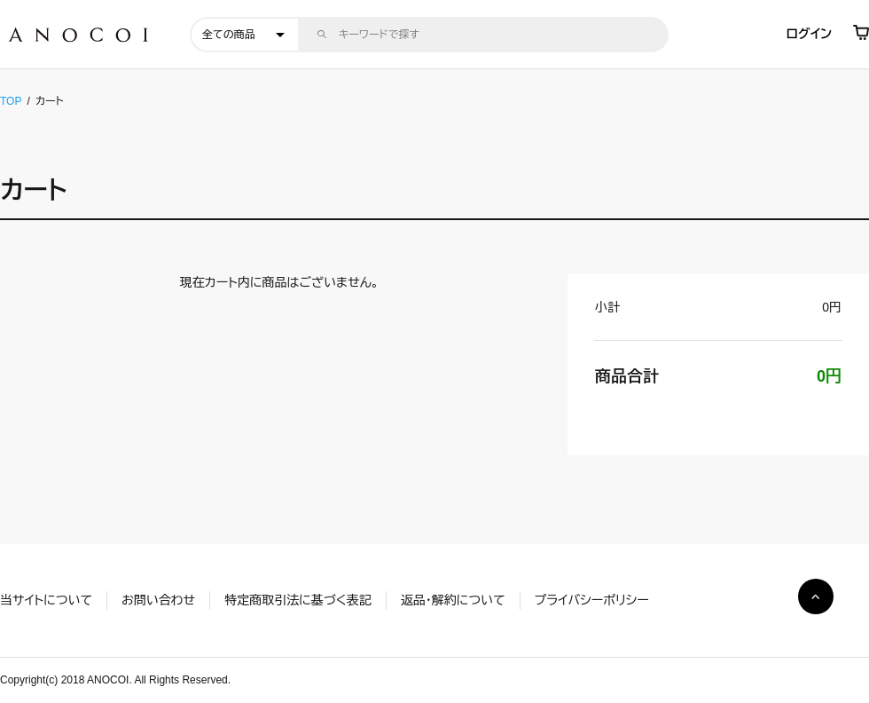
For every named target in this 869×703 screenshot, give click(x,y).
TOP (10, 101)
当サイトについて (46, 600)
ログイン (809, 34)
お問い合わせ (158, 600)
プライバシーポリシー (592, 600)
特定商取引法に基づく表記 (297, 600)
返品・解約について (453, 600)
